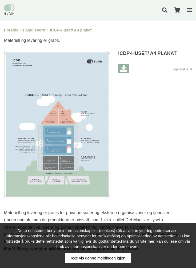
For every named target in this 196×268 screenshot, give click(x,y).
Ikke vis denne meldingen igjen (98, 258)
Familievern (34, 30)
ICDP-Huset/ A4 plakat (71, 30)
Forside (11, 30)
